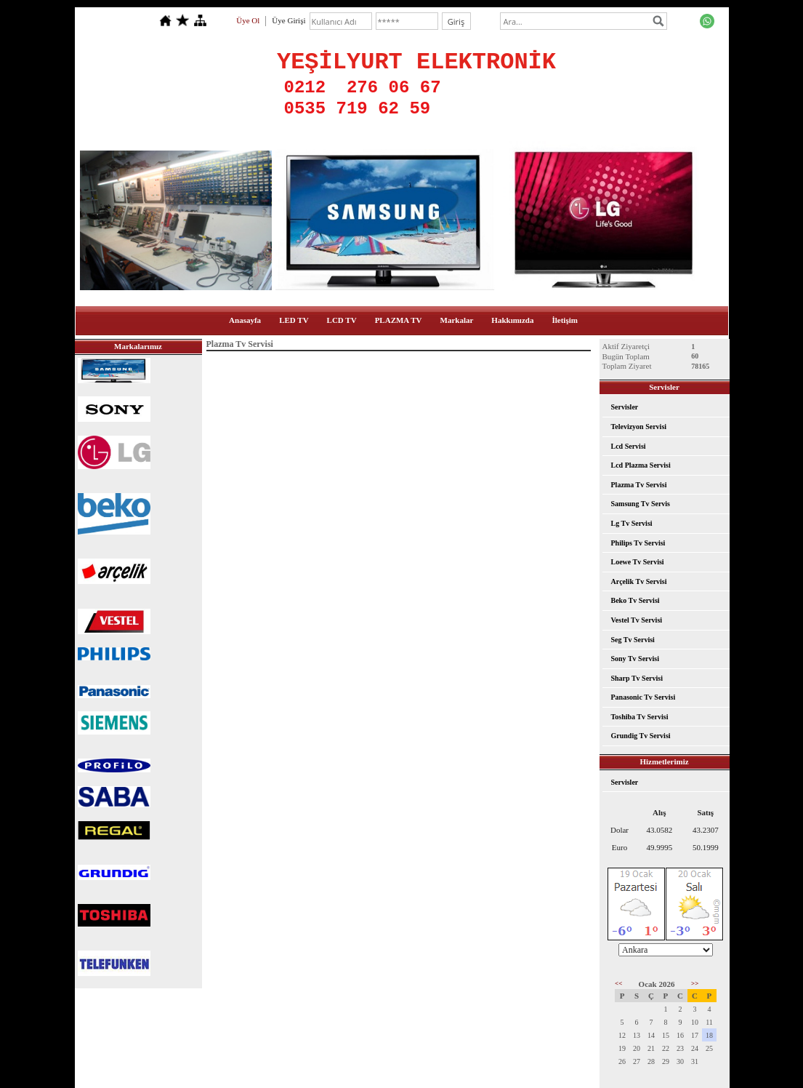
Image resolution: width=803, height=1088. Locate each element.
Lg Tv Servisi (632, 523)
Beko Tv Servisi (635, 600)
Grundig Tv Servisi (641, 736)
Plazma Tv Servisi (639, 485)
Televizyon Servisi (639, 427)
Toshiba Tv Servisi (640, 717)
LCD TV (342, 320)
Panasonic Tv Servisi (643, 697)
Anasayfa (245, 320)
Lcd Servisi (628, 446)
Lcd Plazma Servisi (641, 465)
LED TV (293, 320)
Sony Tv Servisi (635, 659)
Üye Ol (247, 20)
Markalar (457, 320)
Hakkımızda (512, 320)
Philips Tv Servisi (638, 543)
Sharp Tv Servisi (637, 678)
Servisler (625, 407)
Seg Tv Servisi (633, 640)
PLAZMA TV (398, 320)
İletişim (564, 320)
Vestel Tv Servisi (637, 620)
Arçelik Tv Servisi (639, 581)
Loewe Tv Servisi (637, 562)
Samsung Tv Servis (641, 504)
